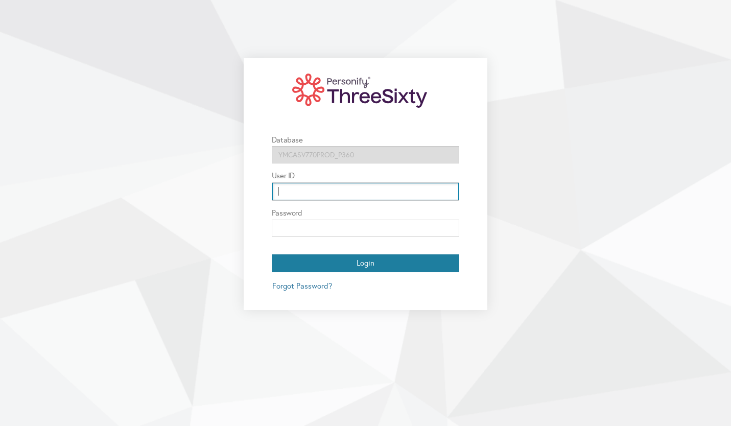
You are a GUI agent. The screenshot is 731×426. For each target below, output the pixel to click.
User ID (283, 175)
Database (287, 140)
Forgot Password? (302, 286)
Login (365, 263)
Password (287, 213)
